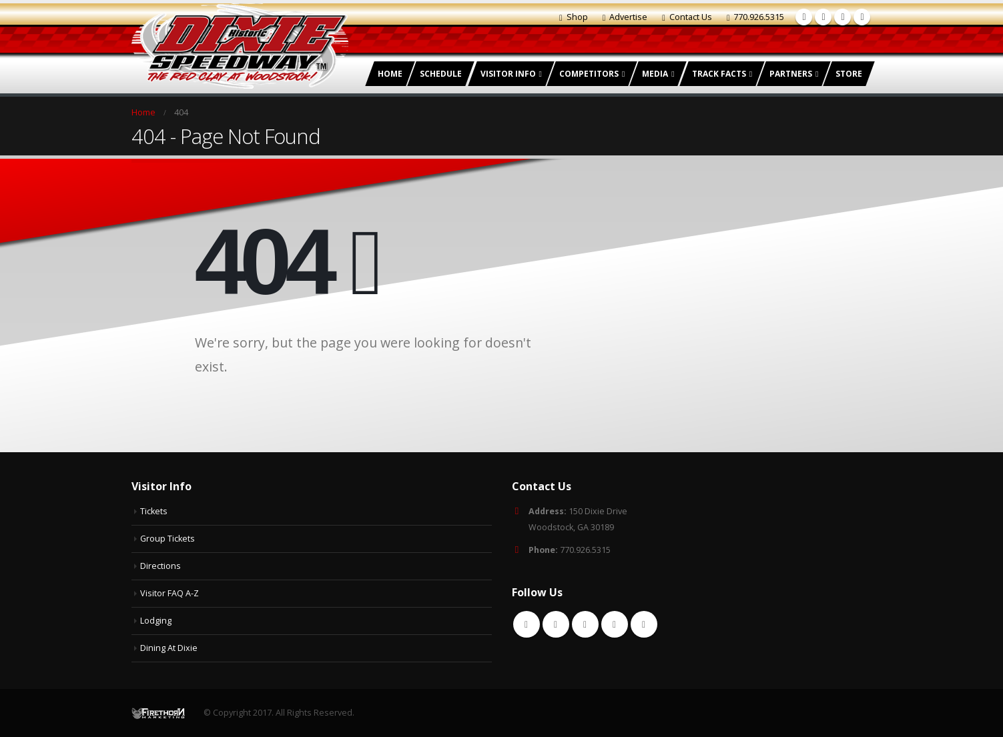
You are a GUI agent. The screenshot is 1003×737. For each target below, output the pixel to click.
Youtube (614, 624)
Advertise (625, 17)
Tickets (154, 511)
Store (848, 73)
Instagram (644, 624)
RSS (585, 624)
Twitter (556, 624)
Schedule (441, 73)
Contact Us (687, 17)
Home (390, 73)
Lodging (156, 620)
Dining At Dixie (169, 648)
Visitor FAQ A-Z (169, 593)
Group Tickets (167, 538)
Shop (573, 17)
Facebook (526, 624)
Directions (160, 566)
